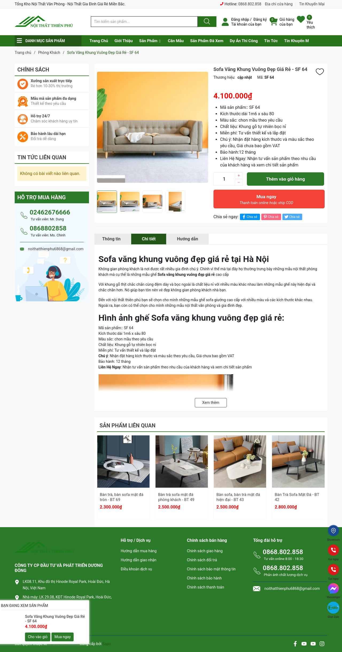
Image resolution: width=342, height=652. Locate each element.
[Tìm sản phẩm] (144, 21)
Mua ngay (266, 201)
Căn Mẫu (176, 40)
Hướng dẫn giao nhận (139, 560)
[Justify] (206, 21)
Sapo (106, 644)
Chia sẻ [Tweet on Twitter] (292, 217)
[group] (152, 127)
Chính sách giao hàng (205, 551)
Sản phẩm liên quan (128, 425)
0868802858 (48, 228)
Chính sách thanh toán (205, 587)
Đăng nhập (240, 19)
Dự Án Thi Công (244, 40)
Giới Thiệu (123, 40)
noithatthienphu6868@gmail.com (54, 621)
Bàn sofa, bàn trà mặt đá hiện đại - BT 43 (238, 497)
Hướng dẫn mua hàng (139, 551)
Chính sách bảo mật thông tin (211, 569)
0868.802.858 (249, 4)
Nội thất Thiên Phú (64, 644)
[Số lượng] (224, 179)
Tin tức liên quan (41, 157)
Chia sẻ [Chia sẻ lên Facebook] (249, 217)
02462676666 (50, 212)
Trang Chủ (99, 40)
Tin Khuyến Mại (312, 4)
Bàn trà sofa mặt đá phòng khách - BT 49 (176, 497)
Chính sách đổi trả (202, 560)
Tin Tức (271, 40)
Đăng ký (260, 19)
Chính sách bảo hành (204, 578)
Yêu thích (311, 24)
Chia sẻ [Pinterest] (270, 217)
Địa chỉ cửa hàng (279, 4)
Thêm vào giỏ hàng (285, 179)
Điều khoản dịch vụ (136, 569)
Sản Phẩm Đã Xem (206, 40)
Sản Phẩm (148, 40)
